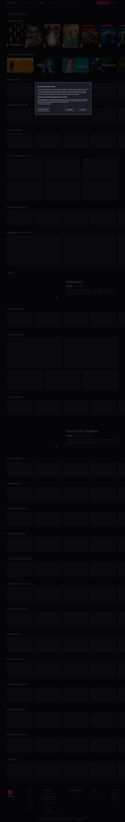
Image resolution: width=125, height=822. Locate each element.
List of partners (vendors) (44, 104)
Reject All (69, 109)
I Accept (83, 109)
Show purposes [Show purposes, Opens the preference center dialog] (43, 109)
